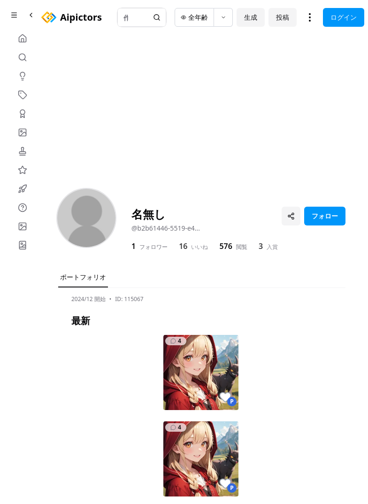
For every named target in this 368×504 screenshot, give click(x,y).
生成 (250, 17)
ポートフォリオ (83, 276)
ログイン (343, 17)
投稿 (282, 17)
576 (225, 246)
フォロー (325, 215)
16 (183, 246)
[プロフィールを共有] (291, 216)
